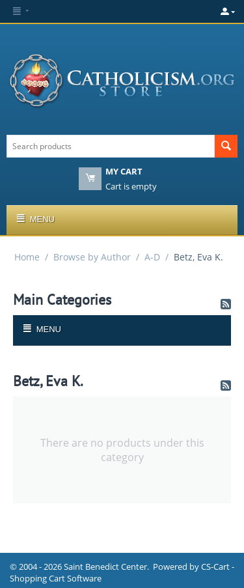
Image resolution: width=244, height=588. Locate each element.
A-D (152, 257)
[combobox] (111, 146)
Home (27, 257)
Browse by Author (92, 257)
